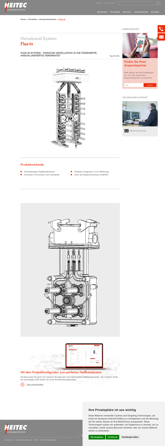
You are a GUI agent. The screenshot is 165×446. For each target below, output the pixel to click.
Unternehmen (141, 12)
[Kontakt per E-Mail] (161, 37)
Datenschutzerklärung (23, 440)
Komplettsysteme (47, 19)
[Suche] (136, 3)
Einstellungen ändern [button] (130, 437)
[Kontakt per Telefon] (161, 29)
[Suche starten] (158, 3)
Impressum (8, 440)
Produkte (115, 12)
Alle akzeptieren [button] (97, 437)
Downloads (109, 3)
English (99, 3)
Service (127, 12)
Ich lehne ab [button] (112, 437)
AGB (36, 440)
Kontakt (155, 12)
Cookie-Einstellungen (48, 440)
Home (23, 19)
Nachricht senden (138, 131)
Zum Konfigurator (35, 384)
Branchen (102, 12)
